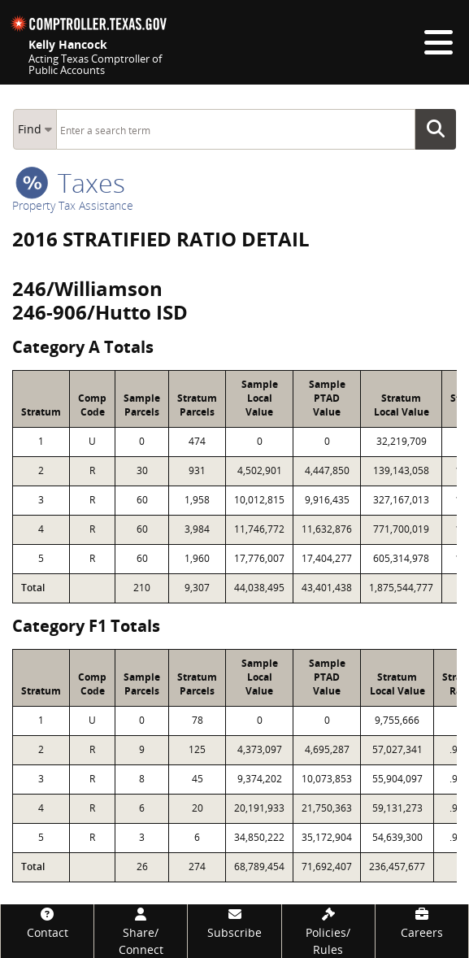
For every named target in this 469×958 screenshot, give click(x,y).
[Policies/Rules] (328, 931)
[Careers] (422, 922)
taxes (70, 182)
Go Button (441, 129)
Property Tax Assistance (72, 205)
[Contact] (47, 922)
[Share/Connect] (140, 931)
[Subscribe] (234, 922)
